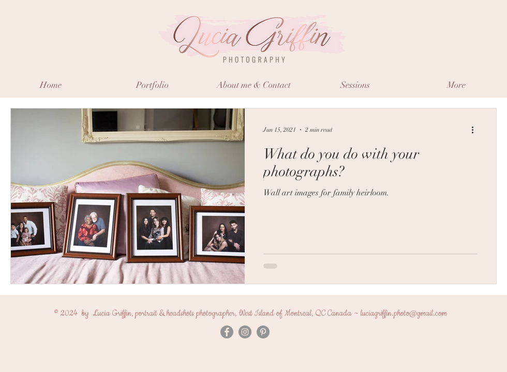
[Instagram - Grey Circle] (244, 332)
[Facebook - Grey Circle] (226, 332)
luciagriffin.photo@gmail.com (404, 313)
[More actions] (476, 129)
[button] (152, 85)
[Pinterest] (263, 332)
